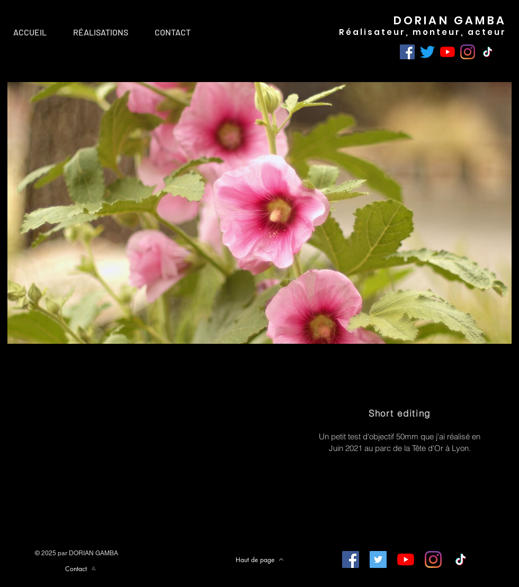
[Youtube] (447, 51)
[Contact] (80, 568)
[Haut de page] (259, 559)
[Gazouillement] (427, 51)
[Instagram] (467, 51)
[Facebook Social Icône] (350, 559)
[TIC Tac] (487, 51)
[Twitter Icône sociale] (378, 559)
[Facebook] (407, 51)
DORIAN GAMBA (449, 20)
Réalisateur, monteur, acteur (422, 32)
